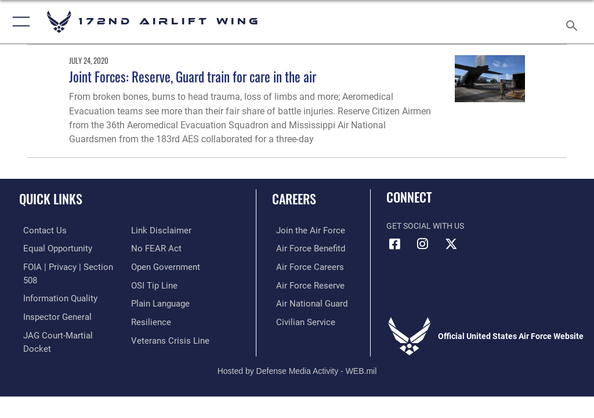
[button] (19, 22)
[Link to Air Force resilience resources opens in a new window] (148, 301)
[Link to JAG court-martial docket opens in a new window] (65, 319)
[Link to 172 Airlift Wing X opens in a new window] (450, 244)
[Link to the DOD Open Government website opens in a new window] (164, 248)
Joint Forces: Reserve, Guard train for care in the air (192, 76)
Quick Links (50, 198)
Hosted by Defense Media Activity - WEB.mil (297, 357)
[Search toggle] (574, 21)
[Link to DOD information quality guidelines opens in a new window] (54, 284)
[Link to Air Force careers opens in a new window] (303, 266)
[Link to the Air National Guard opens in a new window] (305, 301)
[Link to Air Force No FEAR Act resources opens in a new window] (154, 230)
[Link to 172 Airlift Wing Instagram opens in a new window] (423, 244)
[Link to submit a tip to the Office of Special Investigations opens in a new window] (152, 266)
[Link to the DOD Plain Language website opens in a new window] (159, 284)
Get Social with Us (425, 226)
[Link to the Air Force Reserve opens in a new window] (303, 284)
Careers (294, 198)
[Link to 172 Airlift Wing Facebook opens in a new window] (395, 244)
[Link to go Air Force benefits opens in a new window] (304, 248)
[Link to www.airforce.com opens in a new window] (303, 230)
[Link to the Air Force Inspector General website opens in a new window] (51, 301)
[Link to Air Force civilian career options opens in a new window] (298, 319)
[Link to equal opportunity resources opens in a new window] (52, 248)
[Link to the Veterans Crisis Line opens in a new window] (166, 319)
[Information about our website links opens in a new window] (46, 337)
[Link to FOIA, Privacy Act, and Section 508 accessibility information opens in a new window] (68, 266)
